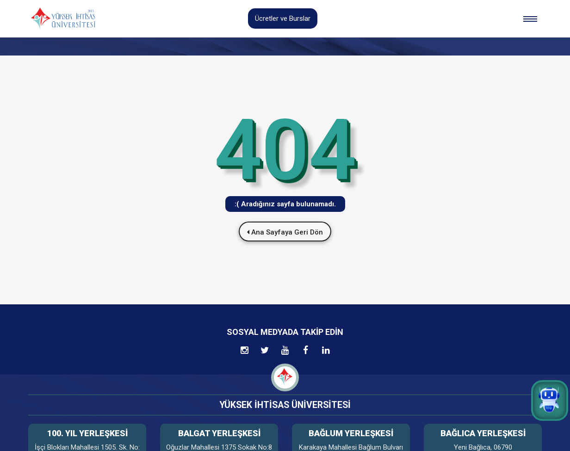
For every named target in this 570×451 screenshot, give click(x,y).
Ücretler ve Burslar (282, 18)
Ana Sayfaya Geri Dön (285, 232)
